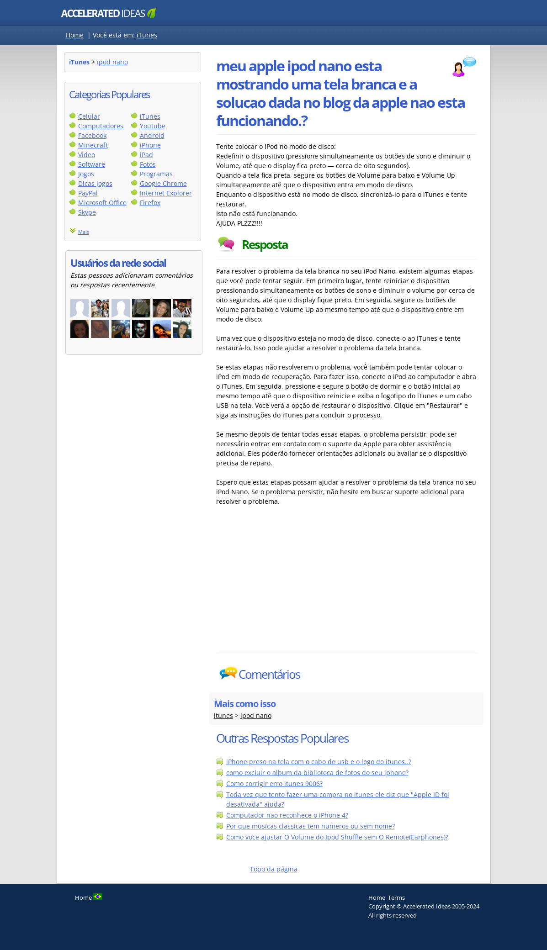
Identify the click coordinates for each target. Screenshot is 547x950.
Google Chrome (163, 183)
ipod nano (112, 62)
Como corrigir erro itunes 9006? (274, 783)
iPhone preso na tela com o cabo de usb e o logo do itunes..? (318, 761)
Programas (156, 173)
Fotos (148, 164)
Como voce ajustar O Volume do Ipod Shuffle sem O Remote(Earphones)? (337, 837)
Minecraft (93, 145)
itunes (223, 715)
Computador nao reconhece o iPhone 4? (287, 815)
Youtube (152, 125)
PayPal (88, 193)
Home (75, 35)
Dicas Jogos (95, 183)
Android (152, 135)
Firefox (150, 202)
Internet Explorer (166, 193)
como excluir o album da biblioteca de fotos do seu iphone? (317, 772)
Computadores (100, 125)
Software (91, 164)
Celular (89, 116)
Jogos (86, 173)
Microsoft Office (102, 202)
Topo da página (273, 869)
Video (86, 154)
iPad (146, 154)
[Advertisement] (296, 584)
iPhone (150, 145)
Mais (83, 231)
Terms (396, 897)
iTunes (147, 35)
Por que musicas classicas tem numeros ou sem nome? (310, 826)
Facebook (92, 135)
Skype (87, 212)
